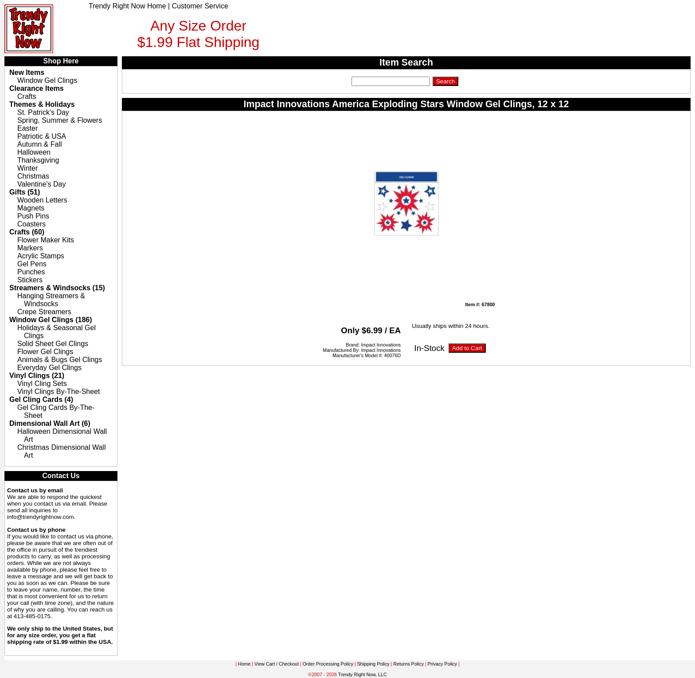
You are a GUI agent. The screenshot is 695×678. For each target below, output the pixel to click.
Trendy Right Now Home (127, 6)
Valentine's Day (41, 184)
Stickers (30, 280)
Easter (27, 128)
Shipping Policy (373, 663)
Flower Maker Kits (45, 240)
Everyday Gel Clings (49, 367)
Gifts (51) (24, 192)
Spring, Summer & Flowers (59, 120)
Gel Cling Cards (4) (41, 399)
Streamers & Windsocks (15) (57, 288)
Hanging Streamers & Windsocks (51, 300)
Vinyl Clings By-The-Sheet (58, 391)
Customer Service (200, 6)
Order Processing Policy (328, 663)
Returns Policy (408, 663)
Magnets (30, 208)
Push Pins (33, 216)
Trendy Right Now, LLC (362, 674)
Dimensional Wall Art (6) (49, 423)
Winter (27, 168)
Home (244, 663)
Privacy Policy (442, 663)
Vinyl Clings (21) (36, 375)
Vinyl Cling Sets (42, 383)
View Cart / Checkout (276, 663)
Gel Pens (32, 264)
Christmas (33, 176)
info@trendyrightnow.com (40, 517)
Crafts (26, 96)
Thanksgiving (38, 160)
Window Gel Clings (47, 80)
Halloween (34, 152)
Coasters (31, 224)
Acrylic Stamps (40, 256)
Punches (31, 272)
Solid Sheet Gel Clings (52, 343)
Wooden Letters (42, 200)
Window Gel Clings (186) (50, 319)
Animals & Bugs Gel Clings (59, 359)
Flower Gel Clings (45, 351)
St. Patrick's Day (43, 112)
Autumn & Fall (39, 144)
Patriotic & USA (41, 136)
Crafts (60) (26, 232)
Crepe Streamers (44, 312)
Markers (30, 248)
